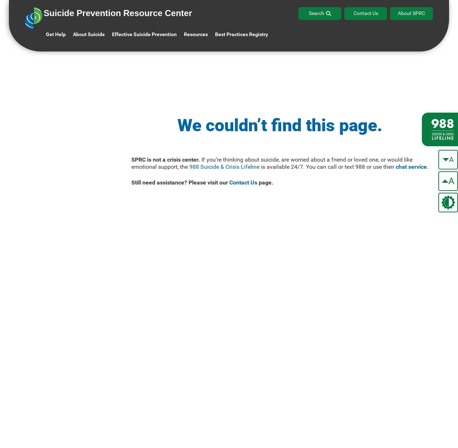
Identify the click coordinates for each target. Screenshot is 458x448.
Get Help (56, 34)
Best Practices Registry (241, 34)
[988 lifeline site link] (440, 129)
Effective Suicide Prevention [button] (144, 34)
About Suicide (89, 34)
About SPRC (411, 13)
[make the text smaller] (448, 159)
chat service (411, 166)
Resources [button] (196, 34)
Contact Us (366, 13)
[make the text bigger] (448, 181)
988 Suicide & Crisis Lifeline (224, 166)
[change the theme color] (448, 202)
